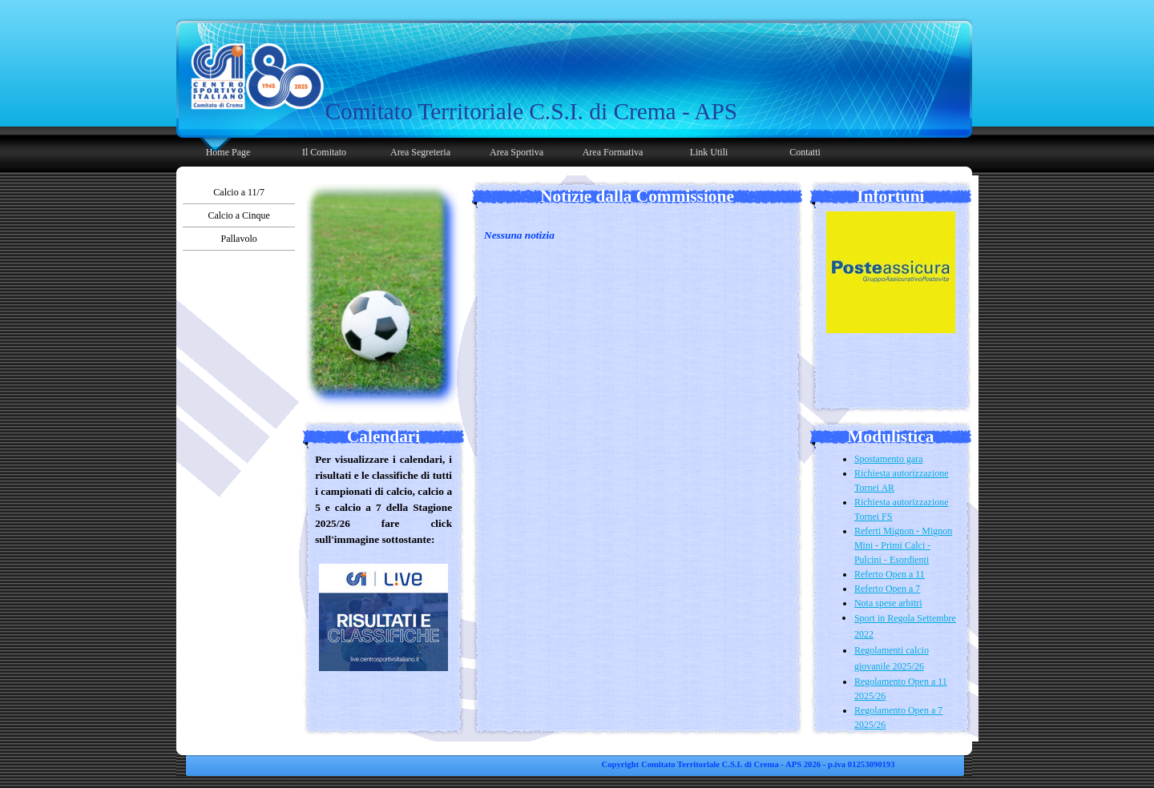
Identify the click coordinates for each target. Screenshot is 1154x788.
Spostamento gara (888, 458)
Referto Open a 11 (889, 574)
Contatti (805, 152)
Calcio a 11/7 (238, 192)
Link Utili (709, 152)
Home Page (228, 152)
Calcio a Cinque (238, 215)
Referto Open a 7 (887, 588)
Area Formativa (613, 152)
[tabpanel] (534, 111)
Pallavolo (238, 238)
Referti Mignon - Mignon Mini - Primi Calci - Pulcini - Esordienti (903, 545)
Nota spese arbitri (888, 603)
